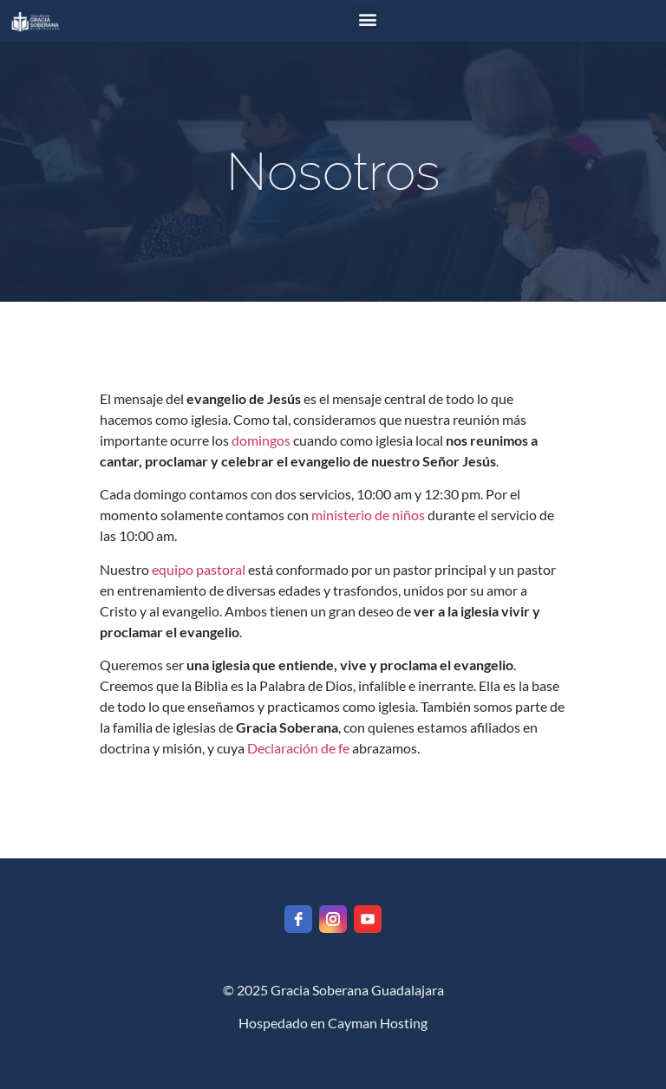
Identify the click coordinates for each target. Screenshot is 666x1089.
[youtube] (368, 919)
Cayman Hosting (378, 1022)
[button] (367, 18)
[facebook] (298, 919)
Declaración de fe (298, 748)
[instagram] (333, 919)
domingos (261, 440)
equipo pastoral (198, 569)
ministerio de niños (368, 514)
